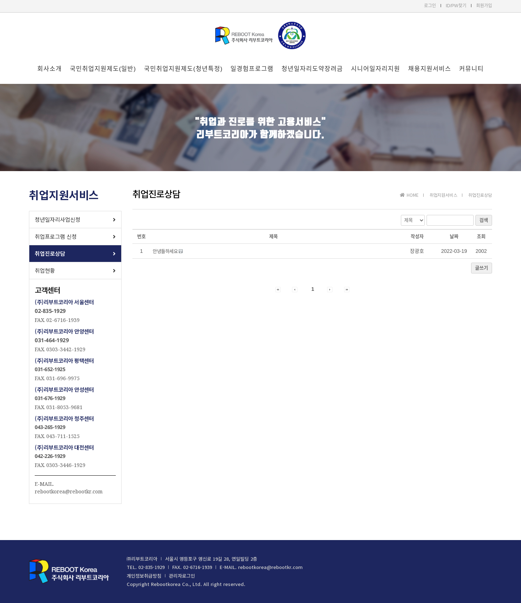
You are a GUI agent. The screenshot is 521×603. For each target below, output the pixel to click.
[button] (75, 219)
